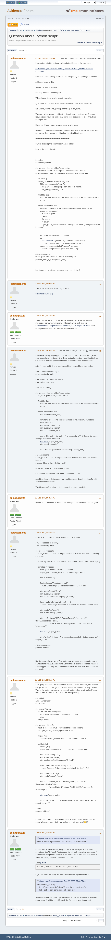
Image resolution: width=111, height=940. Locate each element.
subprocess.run (48, 241)
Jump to (66, 921)
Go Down (12, 50)
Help (82, 937)
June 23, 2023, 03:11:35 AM (45, 58)
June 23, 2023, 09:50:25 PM (45, 680)
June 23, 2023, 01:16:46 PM (45, 350)
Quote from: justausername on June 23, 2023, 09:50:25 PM (62, 838)
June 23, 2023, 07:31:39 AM (45, 316)
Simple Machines (25, 937)
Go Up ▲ (102, 937)
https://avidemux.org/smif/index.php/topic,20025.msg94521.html (62, 326)
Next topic (97, 43)
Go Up (10, 909)
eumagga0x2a (58, 30)
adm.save (44, 441)
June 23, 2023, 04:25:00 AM (45, 284)
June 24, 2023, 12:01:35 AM (45, 833)
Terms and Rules (92, 937)
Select (43, 863)
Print (99, 50)
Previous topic (84, 43)
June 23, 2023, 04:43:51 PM (45, 498)
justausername (18, 58)
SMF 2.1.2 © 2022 (11, 937)
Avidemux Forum (20, 11)
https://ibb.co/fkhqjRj (44, 294)
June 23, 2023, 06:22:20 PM (45, 533)
